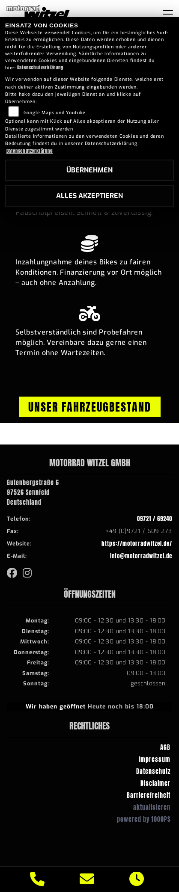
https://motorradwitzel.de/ (136, 543)
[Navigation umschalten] (168, 14)
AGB (165, 747)
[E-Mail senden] (87, 879)
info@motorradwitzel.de (141, 556)
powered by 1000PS (143, 819)
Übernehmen (89, 170)
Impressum (154, 759)
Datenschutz (153, 771)
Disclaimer (155, 783)
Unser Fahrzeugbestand (89, 407)
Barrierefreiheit (148, 795)
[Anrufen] (37, 879)
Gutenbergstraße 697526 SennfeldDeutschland (33, 492)
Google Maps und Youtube (55, 113)
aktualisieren (151, 807)
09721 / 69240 (154, 519)
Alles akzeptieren (89, 195)
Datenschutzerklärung (40, 67)
